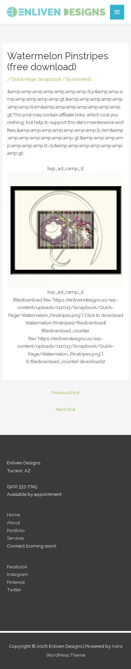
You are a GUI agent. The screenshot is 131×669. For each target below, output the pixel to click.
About (13, 522)
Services (15, 538)
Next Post (65, 409)
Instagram (17, 574)
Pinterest (16, 582)
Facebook (17, 566)
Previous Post (65, 392)
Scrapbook (49, 79)
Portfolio (16, 530)
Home (13, 514)
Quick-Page (23, 79)
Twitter (14, 589)
